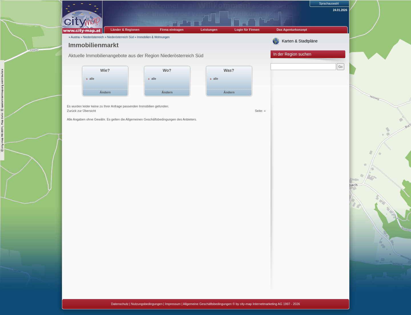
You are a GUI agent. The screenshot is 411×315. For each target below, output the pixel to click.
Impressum (172, 304)
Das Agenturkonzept (292, 29)
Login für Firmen (247, 29)
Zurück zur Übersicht (81, 111)
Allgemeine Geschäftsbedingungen (207, 304)
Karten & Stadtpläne (300, 41)
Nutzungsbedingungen (146, 304)
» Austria (74, 37)
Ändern (105, 92)
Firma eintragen (172, 29)
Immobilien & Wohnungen (153, 37)
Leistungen (209, 29)
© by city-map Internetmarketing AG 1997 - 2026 (266, 304)
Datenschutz (119, 304)
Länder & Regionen (125, 29)
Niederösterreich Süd (120, 37)
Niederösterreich (93, 37)
